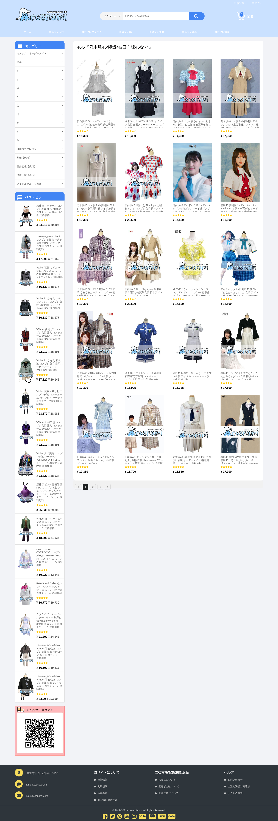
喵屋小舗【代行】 (27, 175)
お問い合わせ (235, 779)
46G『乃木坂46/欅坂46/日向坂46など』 (115, 47)
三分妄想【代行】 (27, 166)
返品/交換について (169, 786)
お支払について (167, 779)
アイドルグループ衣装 (29, 183)
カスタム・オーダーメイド (31, 53)
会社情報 (102, 779)
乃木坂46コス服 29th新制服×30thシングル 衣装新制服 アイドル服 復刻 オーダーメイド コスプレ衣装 (240, 124)
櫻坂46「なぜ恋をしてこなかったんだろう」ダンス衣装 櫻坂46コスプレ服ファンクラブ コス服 (240, 376)
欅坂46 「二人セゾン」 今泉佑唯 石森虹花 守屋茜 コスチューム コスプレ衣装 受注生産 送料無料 (143, 376)
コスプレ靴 (125, 32)
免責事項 (102, 793)
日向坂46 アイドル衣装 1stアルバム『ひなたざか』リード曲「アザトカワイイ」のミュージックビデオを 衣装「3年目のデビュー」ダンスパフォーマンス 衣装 (191, 211)
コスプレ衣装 (56, 32)
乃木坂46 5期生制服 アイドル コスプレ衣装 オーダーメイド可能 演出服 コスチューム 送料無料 (192, 460)
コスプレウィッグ (91, 32)
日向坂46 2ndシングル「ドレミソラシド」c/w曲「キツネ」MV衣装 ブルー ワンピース (95, 460)
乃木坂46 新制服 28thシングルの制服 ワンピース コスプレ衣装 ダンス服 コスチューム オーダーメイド (96, 376)
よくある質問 (235, 793)
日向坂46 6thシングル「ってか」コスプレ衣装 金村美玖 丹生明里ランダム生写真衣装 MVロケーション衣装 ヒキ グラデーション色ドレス (96, 128)
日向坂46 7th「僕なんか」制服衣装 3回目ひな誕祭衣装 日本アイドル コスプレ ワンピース (143, 292)
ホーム (27, 32)
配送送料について (168, 793)
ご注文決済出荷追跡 (239, 786)
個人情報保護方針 (107, 799)
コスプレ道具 (156, 32)
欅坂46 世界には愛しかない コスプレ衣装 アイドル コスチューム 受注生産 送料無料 (192, 376)
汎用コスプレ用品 (27, 149)
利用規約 (102, 786)
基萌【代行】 (24, 157)
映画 (19, 62)
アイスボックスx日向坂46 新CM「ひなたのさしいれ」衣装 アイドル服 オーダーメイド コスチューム (240, 292)
